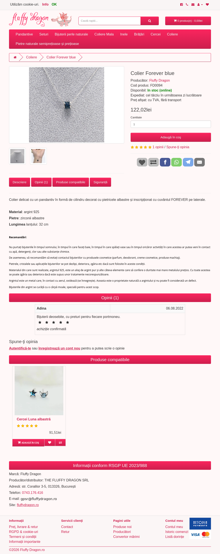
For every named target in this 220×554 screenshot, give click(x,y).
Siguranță (100, 182)
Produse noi (122, 527)
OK (54, 4)
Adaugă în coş (170, 137)
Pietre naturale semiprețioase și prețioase (47, 44)
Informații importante (24, 541)
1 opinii (158, 147)
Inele (124, 34)
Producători (122, 532)
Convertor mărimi (126, 537)
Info (45, 4)
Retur (65, 532)
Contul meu (174, 527)
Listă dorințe (174, 537)
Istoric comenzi (176, 532)
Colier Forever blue (61, 57)
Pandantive (24, 34)
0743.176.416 (32, 492)
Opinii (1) (41, 182)
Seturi (43, 34)
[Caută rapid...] (150, 21)
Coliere (172, 34)
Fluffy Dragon (159, 80)
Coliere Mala (104, 34)
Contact (67, 527)
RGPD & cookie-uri (23, 532)
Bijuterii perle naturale (71, 34)
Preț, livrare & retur (23, 527)
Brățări (139, 34)
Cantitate (136, 117)
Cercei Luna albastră (33, 419)
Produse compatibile (70, 182)
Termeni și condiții (22, 537)
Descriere (19, 182)
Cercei (155, 34)
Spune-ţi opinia (177, 147)
